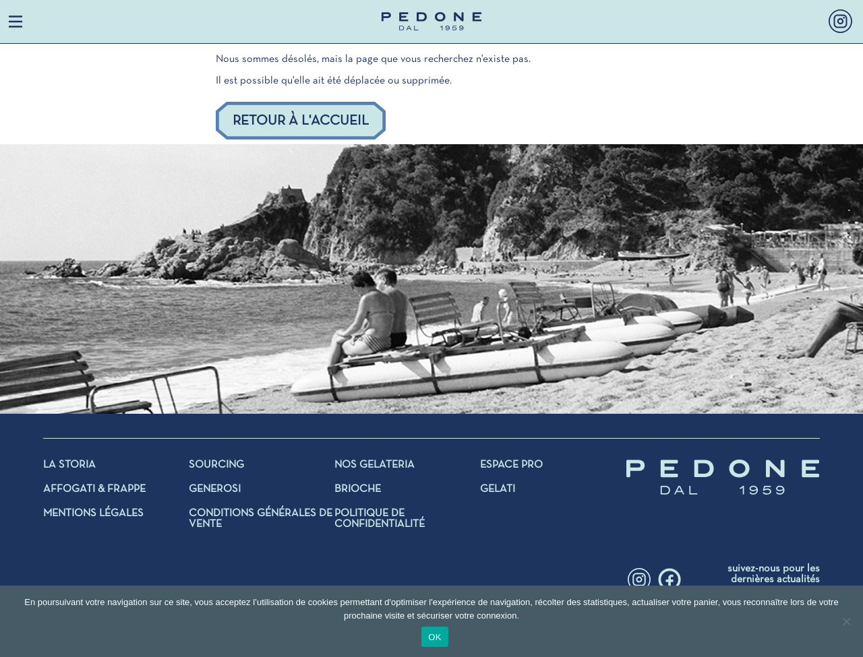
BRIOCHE (357, 489)
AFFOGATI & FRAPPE (94, 489)
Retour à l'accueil (301, 121)
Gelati (497, 489)
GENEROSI (215, 489)
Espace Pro (511, 465)
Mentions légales (93, 513)
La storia (69, 465)
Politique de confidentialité (379, 519)
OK (434, 637)
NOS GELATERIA (374, 465)
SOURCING (216, 465)
